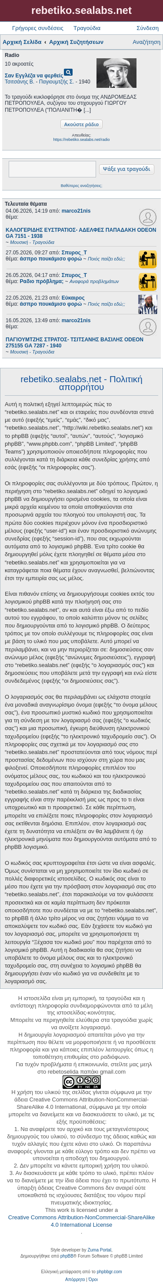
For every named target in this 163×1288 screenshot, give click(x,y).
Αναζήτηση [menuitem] (146, 42)
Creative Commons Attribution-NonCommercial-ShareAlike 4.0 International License (81, 1221)
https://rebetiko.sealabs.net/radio (81, 139)
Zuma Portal (99, 1250)
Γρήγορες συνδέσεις (37, 28)
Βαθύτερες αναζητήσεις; (81, 186)
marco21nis (76, 211)
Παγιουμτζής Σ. (56, 82)
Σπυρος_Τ (74, 253)
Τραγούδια (86, 28)
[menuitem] (75, 1280)
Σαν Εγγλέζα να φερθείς (34, 76)
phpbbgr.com (109, 1271)
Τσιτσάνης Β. (19, 82)
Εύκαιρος (73, 298)
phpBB (66, 1256)
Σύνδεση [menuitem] (147, 28)
